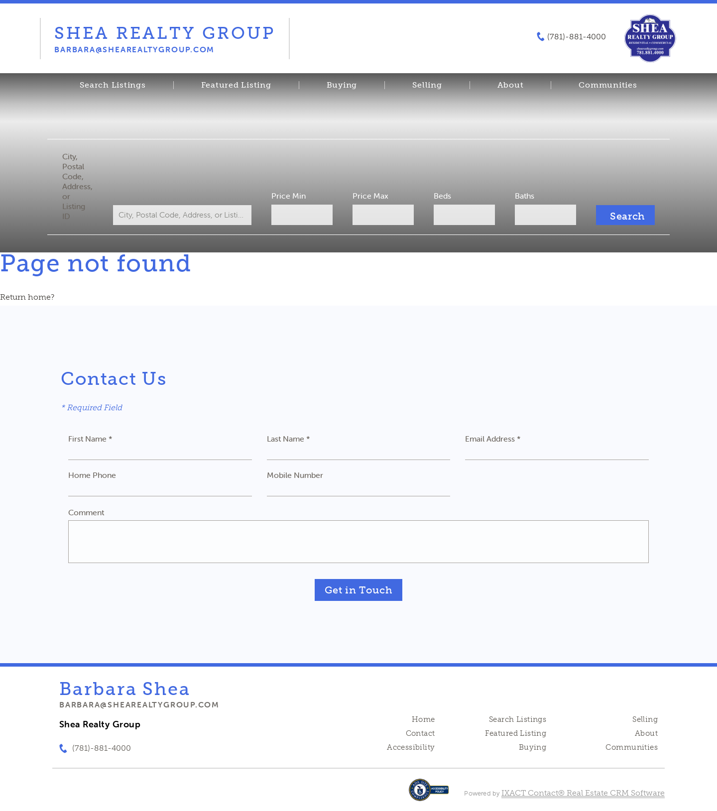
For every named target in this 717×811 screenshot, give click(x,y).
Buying (342, 85)
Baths (524, 196)
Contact (420, 733)
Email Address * (493, 439)
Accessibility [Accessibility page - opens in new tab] (411, 747)
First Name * (90, 439)
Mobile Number (295, 475)
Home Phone (92, 475)
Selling (427, 85)
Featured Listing (236, 85)
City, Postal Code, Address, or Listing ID (77, 186)
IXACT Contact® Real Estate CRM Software (583, 793)
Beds (442, 196)
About (510, 85)
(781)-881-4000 (576, 37)
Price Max (370, 196)
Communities (608, 85)
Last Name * (288, 439)
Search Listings (112, 85)
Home (423, 719)
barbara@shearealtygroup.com (139, 704)
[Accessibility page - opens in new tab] (429, 795)
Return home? (27, 297)
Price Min (288, 196)
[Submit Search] (625, 215)
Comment (86, 512)
